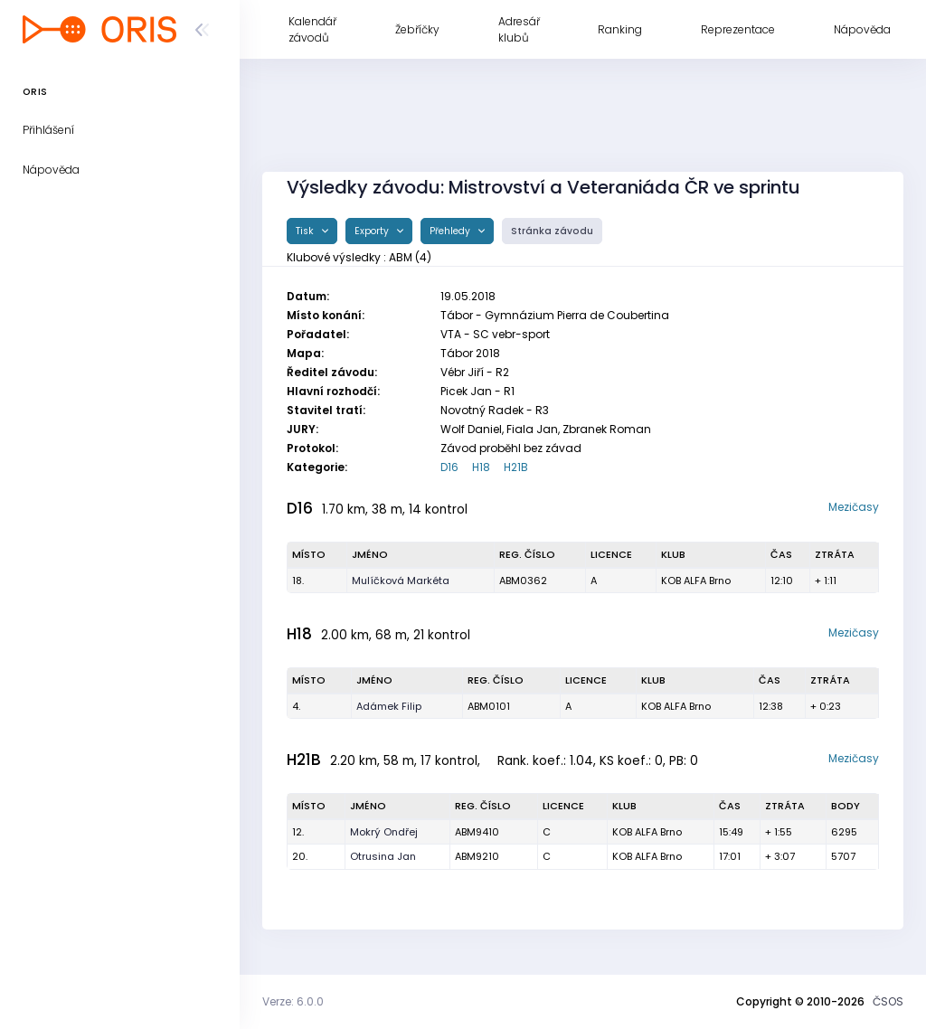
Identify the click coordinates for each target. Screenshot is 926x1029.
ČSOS (888, 1001)
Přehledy (451, 231)
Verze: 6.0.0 (293, 1001)
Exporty (373, 231)
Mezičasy (853, 506)
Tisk (306, 231)
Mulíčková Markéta (400, 580)
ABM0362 (523, 580)
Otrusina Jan (383, 856)
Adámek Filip (388, 706)
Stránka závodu (552, 231)
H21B (516, 467)
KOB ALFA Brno (696, 580)
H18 (481, 467)
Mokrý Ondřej (384, 832)
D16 (449, 467)
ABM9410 (477, 832)
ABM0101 (489, 706)
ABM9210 (477, 856)
